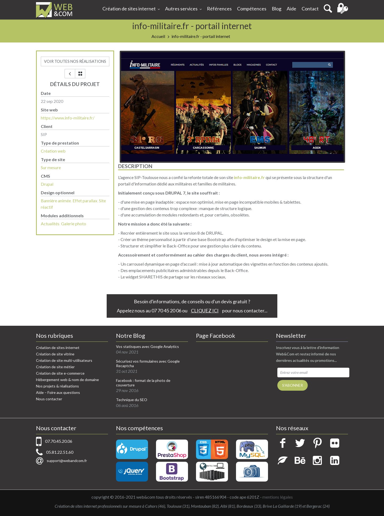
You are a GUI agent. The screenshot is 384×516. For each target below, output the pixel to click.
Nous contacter (49, 399)
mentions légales (277, 496)
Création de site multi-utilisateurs (64, 360)
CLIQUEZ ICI (205, 310)
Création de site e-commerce (60, 373)
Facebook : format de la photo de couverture (143, 382)
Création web (53, 150)
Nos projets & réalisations (57, 386)
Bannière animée (56, 200)
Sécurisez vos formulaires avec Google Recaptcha (148, 363)
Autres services (183, 9)
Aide (291, 8)
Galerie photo (73, 223)
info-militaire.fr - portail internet (200, 36)
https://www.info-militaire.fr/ (67, 117)
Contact (310, 8)
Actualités (50, 223)
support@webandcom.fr (67, 460)
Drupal (47, 184)
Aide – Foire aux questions (58, 392)
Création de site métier (55, 366)
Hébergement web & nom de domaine (67, 379)
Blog (276, 8)
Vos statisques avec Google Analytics (147, 346)
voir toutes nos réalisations (75, 61)
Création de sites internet (131, 9)
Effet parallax (85, 200)
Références (219, 8)
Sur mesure (51, 167)
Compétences (251, 8)
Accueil (158, 36)
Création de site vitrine (55, 354)
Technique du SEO (131, 400)
